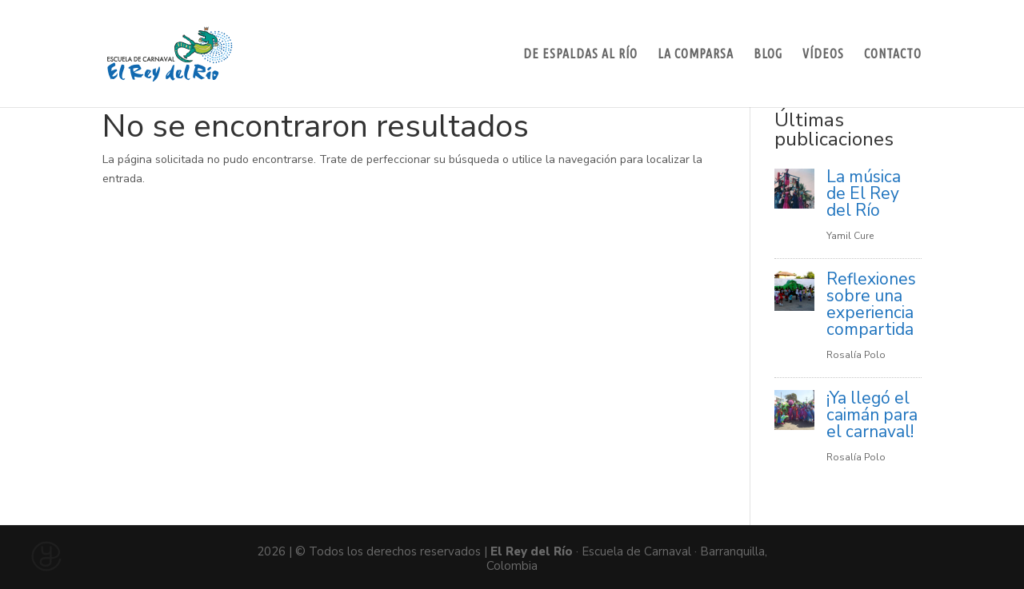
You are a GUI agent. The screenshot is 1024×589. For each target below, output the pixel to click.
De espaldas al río (580, 54)
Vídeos (823, 54)
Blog (768, 54)
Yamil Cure (850, 235)
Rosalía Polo (856, 354)
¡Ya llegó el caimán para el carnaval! (872, 415)
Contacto (893, 54)
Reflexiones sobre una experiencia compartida (871, 304)
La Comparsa (696, 54)
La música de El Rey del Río (863, 193)
